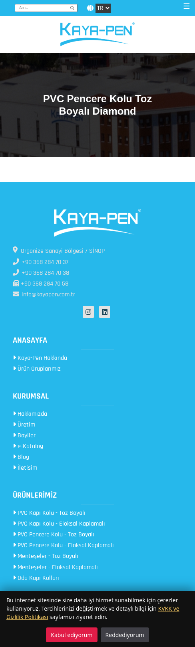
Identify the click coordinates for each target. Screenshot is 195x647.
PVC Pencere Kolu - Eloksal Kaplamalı (63, 545)
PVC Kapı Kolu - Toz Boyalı (49, 513)
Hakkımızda (30, 414)
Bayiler (24, 435)
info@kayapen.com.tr (44, 294)
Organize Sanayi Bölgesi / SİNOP (59, 250)
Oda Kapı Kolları (36, 578)
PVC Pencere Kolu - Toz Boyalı (53, 534)
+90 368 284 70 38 (41, 273)
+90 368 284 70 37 (40, 262)
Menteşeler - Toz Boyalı (45, 556)
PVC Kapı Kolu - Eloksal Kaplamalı (59, 524)
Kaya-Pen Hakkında (40, 358)
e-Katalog (28, 446)
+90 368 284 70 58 (40, 284)
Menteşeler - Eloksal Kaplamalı (55, 567)
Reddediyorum (124, 635)
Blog (21, 457)
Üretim (24, 425)
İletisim (25, 468)
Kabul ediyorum (71, 635)
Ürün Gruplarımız (37, 369)
